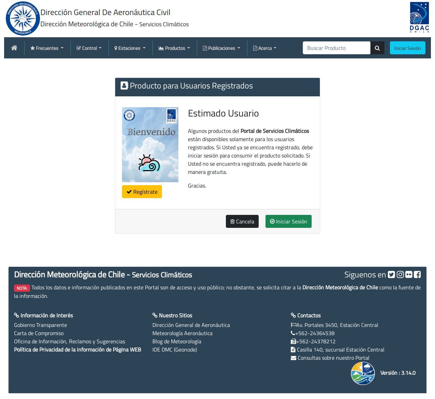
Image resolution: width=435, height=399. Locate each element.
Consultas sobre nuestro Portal (333, 358)
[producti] (337, 47)
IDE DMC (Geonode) (174, 349)
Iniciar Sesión (288, 221)
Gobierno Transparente (40, 325)
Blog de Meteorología (176, 341)
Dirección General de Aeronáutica (191, 325)
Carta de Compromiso (39, 333)
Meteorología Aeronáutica (182, 333)
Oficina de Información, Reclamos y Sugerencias (69, 341)
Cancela (242, 221)
